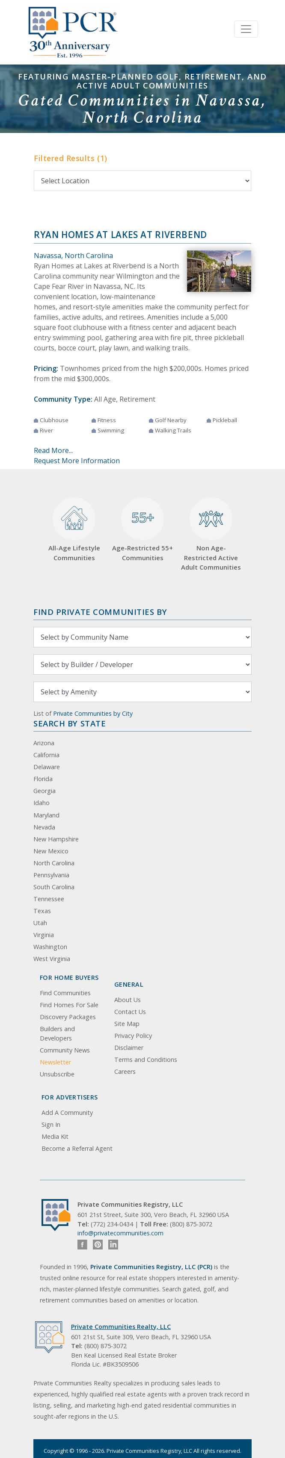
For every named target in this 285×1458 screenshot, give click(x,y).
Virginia (43, 935)
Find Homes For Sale (69, 1005)
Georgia (44, 791)
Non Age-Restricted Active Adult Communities (211, 534)
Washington (50, 947)
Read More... (53, 450)
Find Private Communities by (100, 611)
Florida (43, 779)
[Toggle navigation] (246, 29)
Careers (125, 1071)
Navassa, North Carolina (73, 255)
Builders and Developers (57, 1033)
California (46, 755)
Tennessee (48, 899)
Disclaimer (128, 1048)
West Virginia (51, 959)
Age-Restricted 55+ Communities (142, 529)
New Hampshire (56, 839)
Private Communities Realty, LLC (121, 1327)
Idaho (41, 803)
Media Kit (55, 1136)
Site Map (127, 1024)
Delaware (46, 767)
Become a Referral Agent (77, 1148)
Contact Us (130, 1012)
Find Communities (65, 993)
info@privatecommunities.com (120, 1233)
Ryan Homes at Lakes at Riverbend (120, 235)
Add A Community (67, 1112)
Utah (40, 923)
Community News (65, 1050)
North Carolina (53, 863)
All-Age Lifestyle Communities (74, 529)
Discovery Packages (68, 1017)
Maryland (46, 815)
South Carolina (53, 887)
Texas (42, 911)
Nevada (44, 827)
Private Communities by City (93, 713)
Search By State (69, 723)
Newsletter (55, 1062)
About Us (127, 1000)
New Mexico (50, 851)
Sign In (51, 1124)
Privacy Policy (133, 1036)
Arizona (43, 743)
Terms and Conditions (145, 1059)
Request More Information (77, 460)
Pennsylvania (51, 875)
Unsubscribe (57, 1074)
